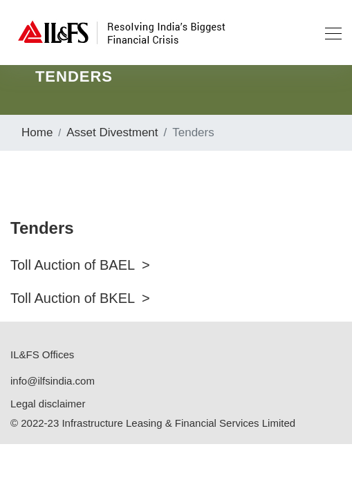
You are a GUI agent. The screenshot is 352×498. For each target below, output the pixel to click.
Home (37, 132)
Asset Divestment (112, 132)
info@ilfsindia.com (52, 381)
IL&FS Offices (42, 354)
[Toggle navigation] (329, 32)
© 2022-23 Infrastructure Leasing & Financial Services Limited (152, 423)
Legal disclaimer (47, 403)
